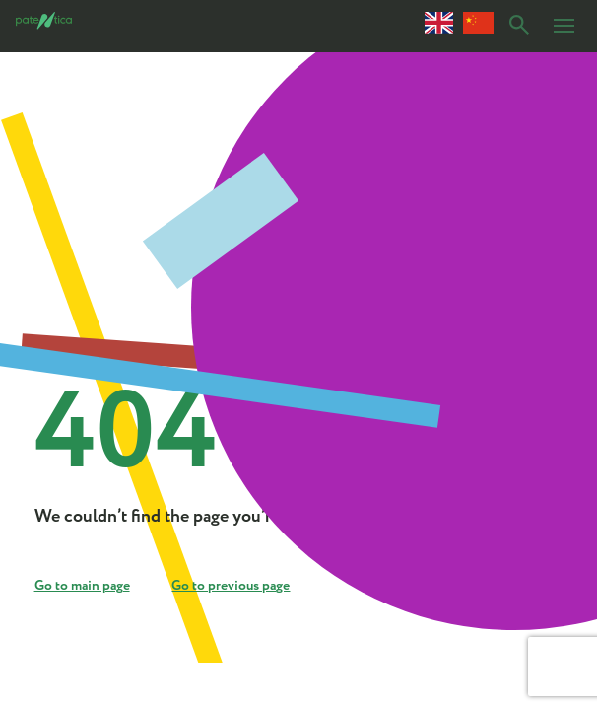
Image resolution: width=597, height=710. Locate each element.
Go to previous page (230, 586)
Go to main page (82, 586)
